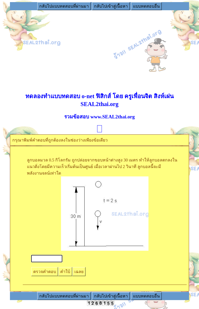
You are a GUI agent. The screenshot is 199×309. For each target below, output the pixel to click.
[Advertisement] (99, 47)
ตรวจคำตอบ (44, 271)
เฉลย (79, 271)
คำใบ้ (65, 271)
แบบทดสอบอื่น (146, 6)
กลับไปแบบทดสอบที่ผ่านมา (64, 6)
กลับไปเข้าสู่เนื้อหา (111, 6)
